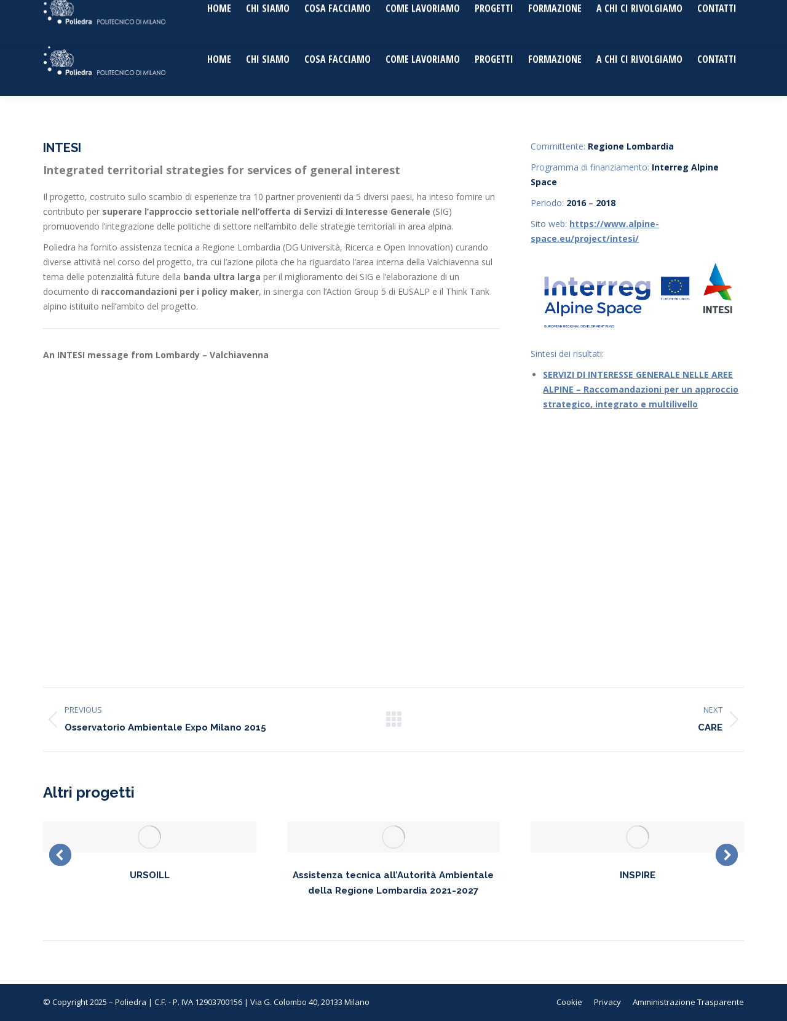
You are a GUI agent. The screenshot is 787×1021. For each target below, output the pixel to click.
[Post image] (149, 837)
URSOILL (150, 875)
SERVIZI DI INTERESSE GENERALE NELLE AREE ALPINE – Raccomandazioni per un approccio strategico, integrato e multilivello (640, 389)
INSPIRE (637, 875)
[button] (60, 855)
